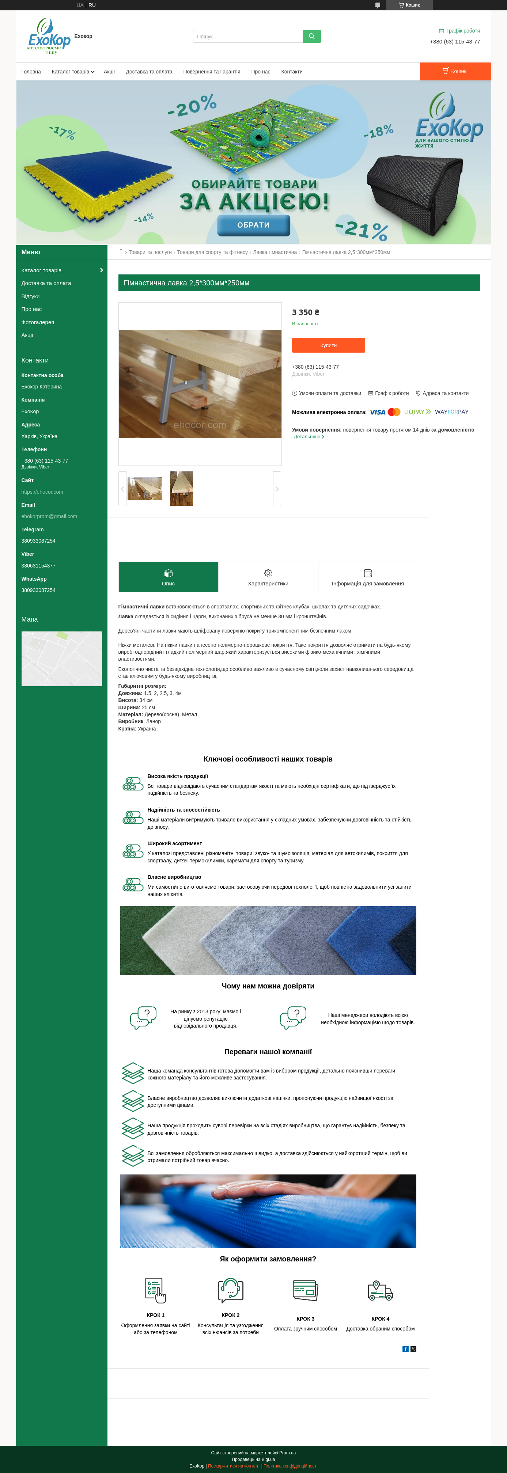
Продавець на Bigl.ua (253, 1459)
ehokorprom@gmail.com (49, 516)
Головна (31, 72)
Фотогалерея (38, 322)
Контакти (292, 72)
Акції (109, 72)
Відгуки (31, 296)
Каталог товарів (70, 72)
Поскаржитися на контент (234, 1466)
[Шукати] (312, 36)
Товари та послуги (150, 252)
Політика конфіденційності (291, 1466)
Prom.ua (287, 1452)
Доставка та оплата (149, 72)
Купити (329, 345)
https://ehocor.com (42, 492)
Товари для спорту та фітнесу (212, 252)
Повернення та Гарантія (211, 72)
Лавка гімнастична (275, 252)
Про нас (260, 72)
